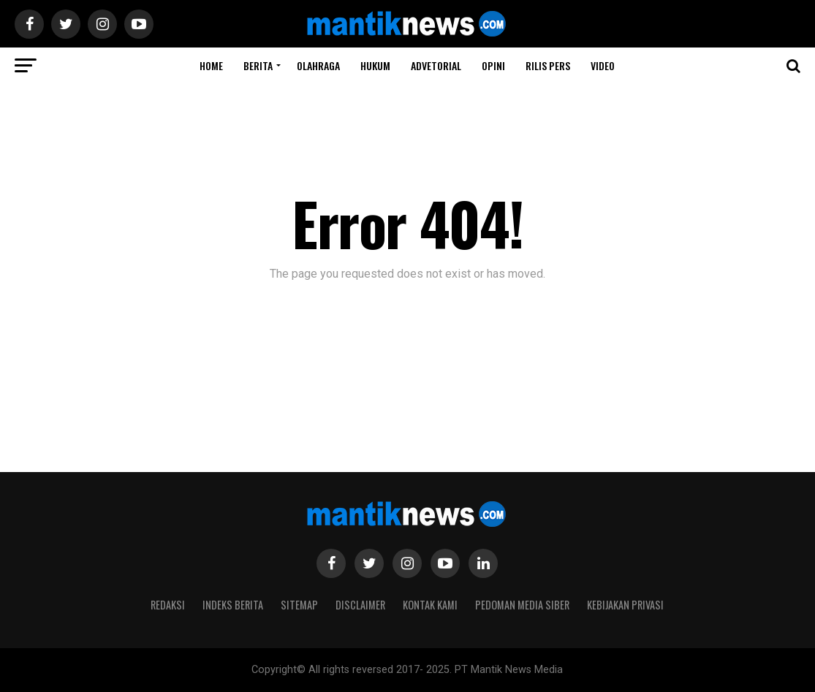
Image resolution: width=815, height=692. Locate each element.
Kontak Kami (430, 604)
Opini (493, 65)
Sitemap (299, 604)
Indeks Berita (232, 604)
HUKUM (375, 65)
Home (211, 65)
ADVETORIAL (436, 65)
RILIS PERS (548, 65)
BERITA (258, 65)
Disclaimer (360, 604)
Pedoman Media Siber (522, 604)
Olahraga (318, 65)
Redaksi (168, 604)
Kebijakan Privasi (625, 604)
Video (603, 65)
